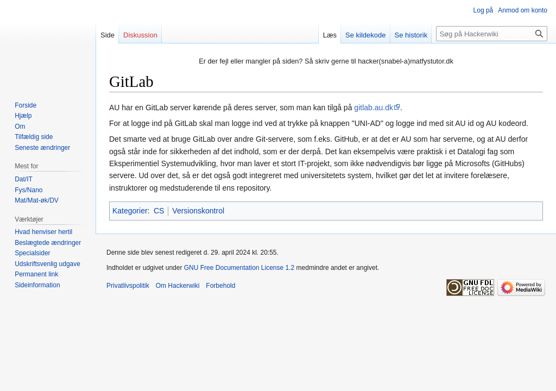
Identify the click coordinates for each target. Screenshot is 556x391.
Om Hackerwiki (178, 285)
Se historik (411, 35)
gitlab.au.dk (373, 107)
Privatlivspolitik (127, 285)
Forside (25, 105)
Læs (330, 35)
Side (107, 35)
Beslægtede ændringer (48, 243)
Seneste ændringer (42, 148)
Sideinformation (37, 285)
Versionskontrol (198, 210)
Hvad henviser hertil (43, 232)
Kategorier (130, 210)
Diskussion (140, 35)
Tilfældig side (34, 137)
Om (20, 126)
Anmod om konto (522, 10)
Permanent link (36, 274)
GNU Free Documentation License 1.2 (239, 268)
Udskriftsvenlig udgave (47, 264)
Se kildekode (365, 35)
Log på (483, 10)
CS (159, 210)
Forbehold (220, 285)
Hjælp (23, 115)
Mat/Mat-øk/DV (37, 200)
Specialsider (32, 253)
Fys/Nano (28, 190)
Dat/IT (24, 179)
